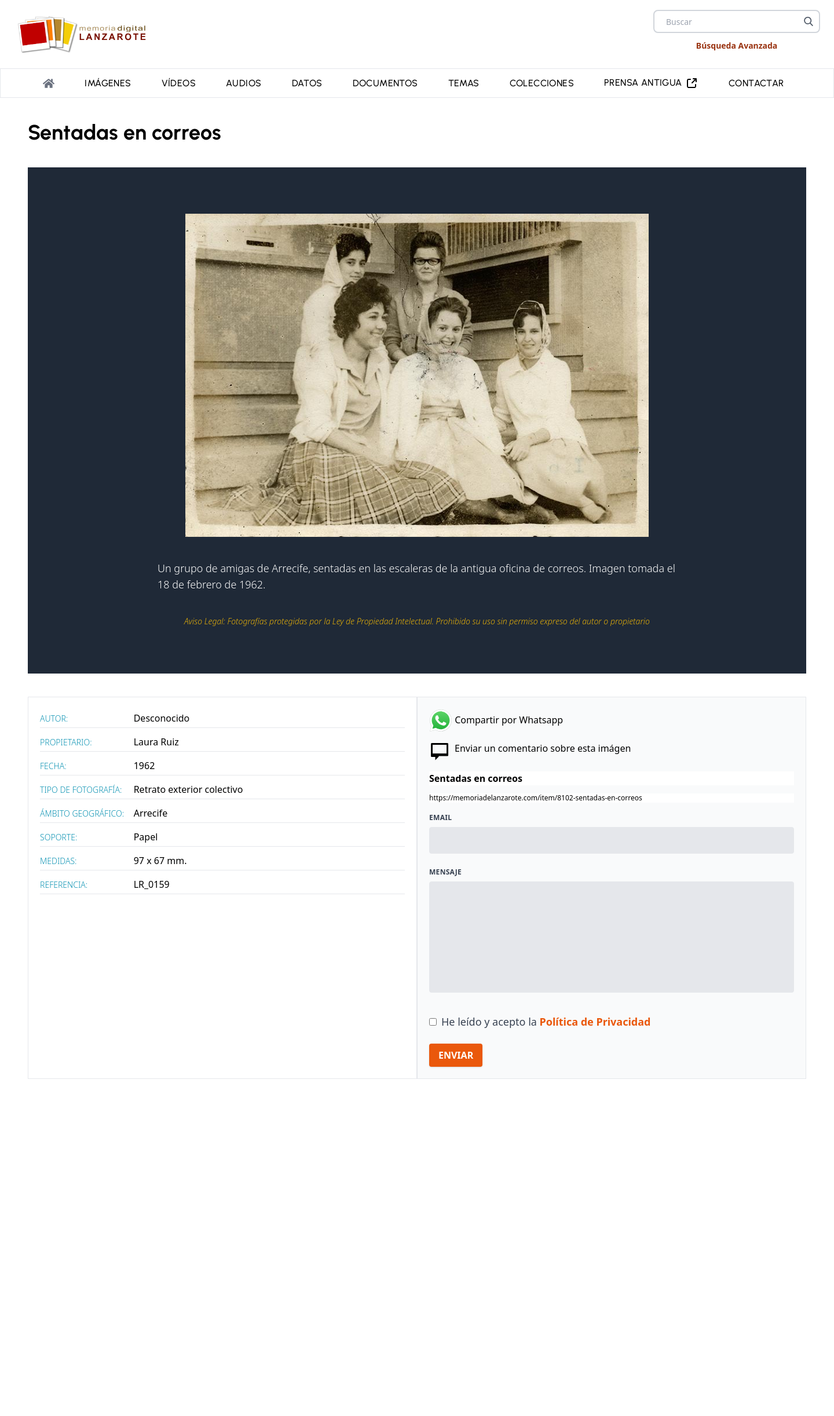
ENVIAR (455, 1055)
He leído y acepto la (545, 1022)
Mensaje (445, 872)
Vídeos (179, 83)
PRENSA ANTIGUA (651, 83)
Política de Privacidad (595, 1022)
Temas (464, 83)
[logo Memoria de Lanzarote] (85, 34)
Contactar (756, 83)
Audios (243, 83)
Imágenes (108, 83)
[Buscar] (808, 21)
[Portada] (48, 83)
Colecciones (542, 83)
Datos (307, 83)
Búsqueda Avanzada (736, 45)
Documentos (385, 83)
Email (440, 817)
